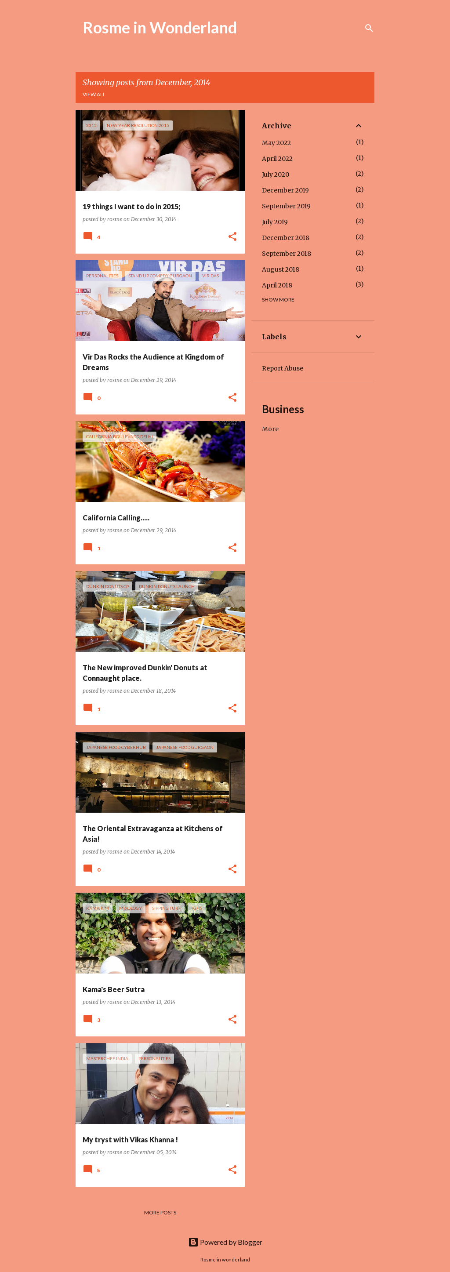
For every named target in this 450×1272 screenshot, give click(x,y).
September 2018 (286, 254)
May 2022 (276, 143)
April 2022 (277, 159)
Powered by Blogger (225, 1242)
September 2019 (286, 206)
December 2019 (285, 190)
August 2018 (280, 269)
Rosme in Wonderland (160, 27)
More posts (160, 1212)
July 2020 (275, 174)
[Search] (369, 28)
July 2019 (275, 222)
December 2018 (285, 238)
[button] (232, 237)
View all (94, 94)
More (270, 429)
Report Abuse (282, 368)
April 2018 (277, 285)
